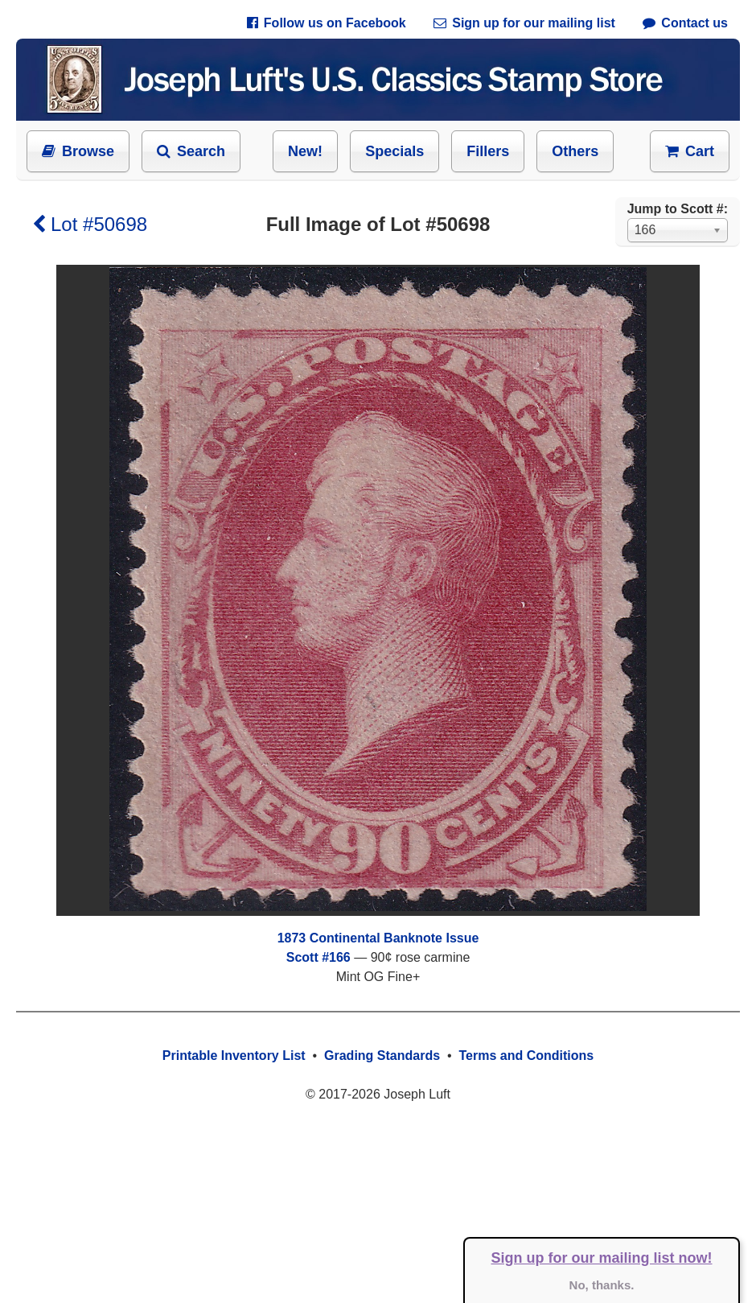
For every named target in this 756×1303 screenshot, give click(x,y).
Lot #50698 (89, 224)
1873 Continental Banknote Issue (378, 938)
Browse (78, 151)
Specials (394, 151)
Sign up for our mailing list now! (602, 1258)
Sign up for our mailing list (524, 23)
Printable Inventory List (234, 1055)
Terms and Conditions (526, 1055)
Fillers (487, 151)
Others (575, 151)
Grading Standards (382, 1055)
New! (305, 151)
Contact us (685, 23)
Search (191, 151)
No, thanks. (602, 1285)
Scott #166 (318, 957)
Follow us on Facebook (326, 23)
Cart (689, 151)
